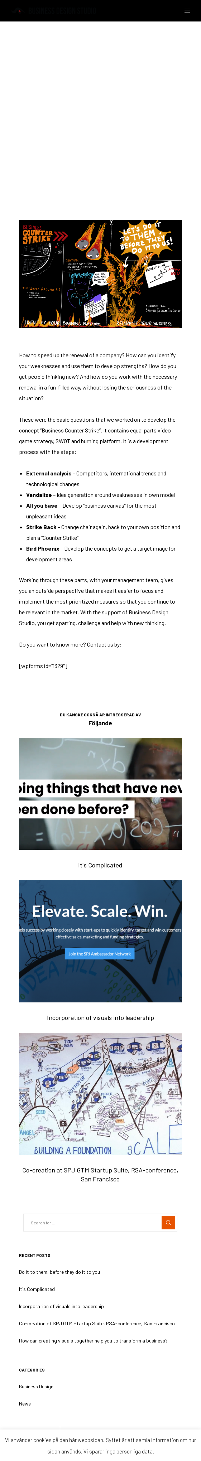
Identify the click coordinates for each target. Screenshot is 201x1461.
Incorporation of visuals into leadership (61, 1306)
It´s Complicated (37, 1289)
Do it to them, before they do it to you (59, 1272)
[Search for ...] (100, 1223)
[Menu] (185, 10)
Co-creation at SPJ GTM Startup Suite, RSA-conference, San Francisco (97, 1323)
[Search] (168, 1222)
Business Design (32, 94)
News (25, 1403)
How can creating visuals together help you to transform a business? (93, 1340)
